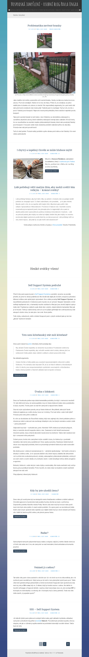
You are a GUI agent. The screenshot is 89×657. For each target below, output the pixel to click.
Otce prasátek (57, 225)
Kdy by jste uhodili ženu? (44, 490)
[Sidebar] (9, 10)
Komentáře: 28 (55, 613)
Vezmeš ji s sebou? (44, 567)
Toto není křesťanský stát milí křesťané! (44, 334)
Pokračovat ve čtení (52, 171)
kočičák (38, 621)
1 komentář (54, 494)
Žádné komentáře (55, 29)
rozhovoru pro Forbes (67, 162)
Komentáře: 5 (54, 289)
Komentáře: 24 (55, 153)
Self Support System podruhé (44, 285)
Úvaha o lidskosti (44, 391)
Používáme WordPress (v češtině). (35, 653)
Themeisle (60, 653)
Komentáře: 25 (55, 536)
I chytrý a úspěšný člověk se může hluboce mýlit (44, 150)
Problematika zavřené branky (44, 25)
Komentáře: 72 (55, 338)
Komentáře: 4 (55, 193)
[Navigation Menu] (80, 10)
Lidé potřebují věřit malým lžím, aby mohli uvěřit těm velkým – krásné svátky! (44, 189)
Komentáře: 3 (55, 571)
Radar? (44, 532)
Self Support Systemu (42, 294)
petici (30, 344)
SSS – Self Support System (44, 609)
